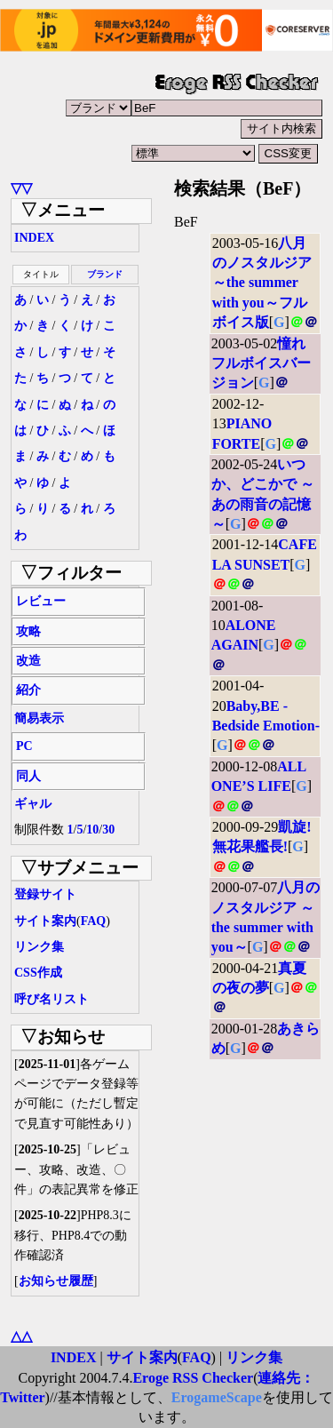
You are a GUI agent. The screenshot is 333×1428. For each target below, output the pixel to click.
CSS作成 (38, 972)
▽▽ (21, 187)
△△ (21, 1336)
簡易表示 (39, 718)
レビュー (41, 601)
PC (24, 746)
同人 (28, 776)
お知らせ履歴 (56, 1281)
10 (92, 829)
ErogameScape (216, 1397)
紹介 (28, 690)
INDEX (34, 237)
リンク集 (39, 946)
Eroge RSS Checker (192, 1377)
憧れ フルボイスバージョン (261, 363)
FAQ (94, 921)
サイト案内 (45, 921)
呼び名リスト (51, 999)
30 (108, 829)
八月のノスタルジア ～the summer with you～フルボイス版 (262, 283)
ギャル (33, 803)
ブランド (105, 274)
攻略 (28, 631)
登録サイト (45, 894)
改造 (28, 660)
